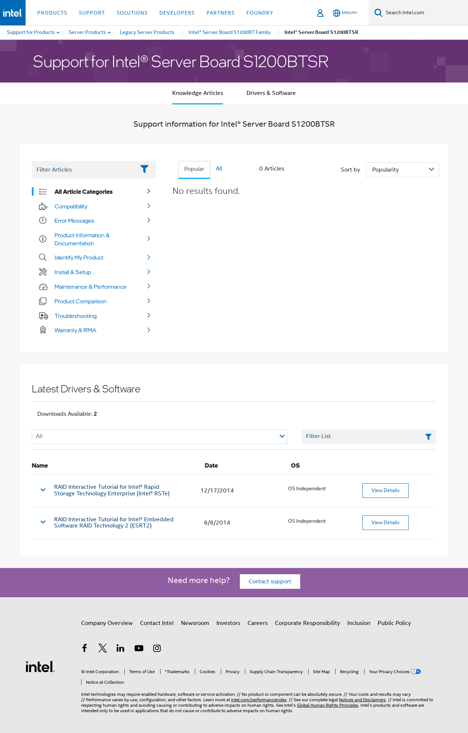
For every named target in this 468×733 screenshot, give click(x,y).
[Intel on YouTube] (139, 649)
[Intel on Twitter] (103, 649)
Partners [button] (221, 12)
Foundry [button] (259, 12)
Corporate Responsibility (307, 623)
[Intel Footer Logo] (40, 666)
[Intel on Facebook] (84, 649)
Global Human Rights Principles (327, 705)
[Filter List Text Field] (83, 169)
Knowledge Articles (197, 93)
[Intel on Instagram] (157, 649)
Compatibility (70, 206)
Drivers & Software (271, 93)
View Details (385, 490)
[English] (345, 13)
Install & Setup (72, 272)
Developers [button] (177, 12)
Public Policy (394, 623)
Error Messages (74, 220)
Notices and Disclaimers (362, 699)
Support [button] (92, 12)
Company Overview (107, 623)
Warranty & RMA (75, 330)
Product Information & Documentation (82, 239)
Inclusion (358, 623)
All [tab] (219, 168)
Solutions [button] (132, 12)
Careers (258, 623)
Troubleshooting (75, 315)
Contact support (270, 581)
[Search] (378, 12)
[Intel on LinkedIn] (120, 649)
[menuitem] (87, 32)
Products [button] (52, 12)
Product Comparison (80, 301)
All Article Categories (83, 191)
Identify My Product (78, 257)
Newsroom (195, 623)
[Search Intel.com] (425, 13)
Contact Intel (157, 623)
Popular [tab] (194, 169)
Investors (228, 623)
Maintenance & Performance (90, 286)
